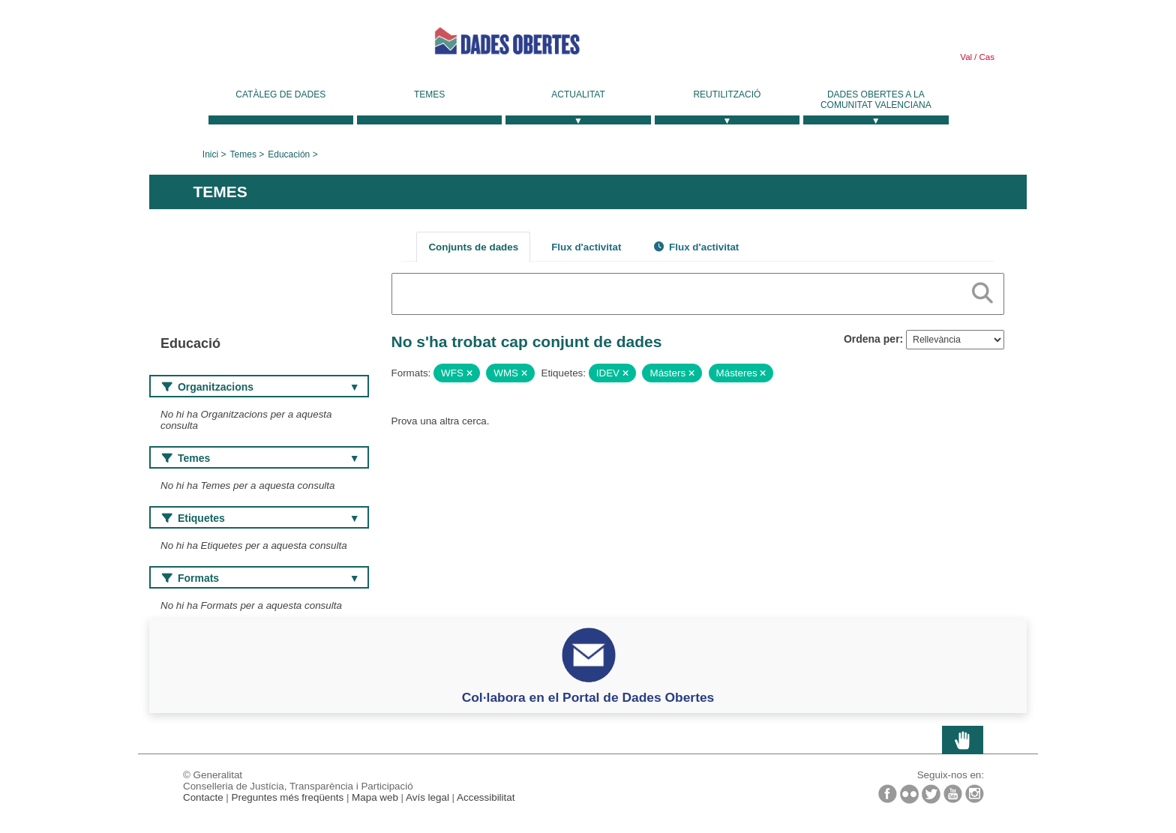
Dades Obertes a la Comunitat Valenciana (876, 99)
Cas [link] (985, 56)
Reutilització (726, 94)
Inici (210, 154)
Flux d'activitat (586, 247)
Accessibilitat (485, 797)
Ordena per (872, 339)
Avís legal (427, 797)
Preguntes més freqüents (288, 797)
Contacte (203, 797)
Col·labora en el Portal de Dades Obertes (588, 697)
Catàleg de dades (281, 94)
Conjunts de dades (473, 247)
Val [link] (966, 56)
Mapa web (375, 797)
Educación (289, 154)
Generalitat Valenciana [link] (261, 46)
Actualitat (578, 94)
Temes (429, 94)
